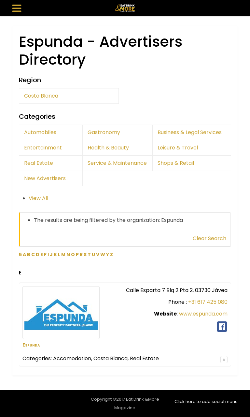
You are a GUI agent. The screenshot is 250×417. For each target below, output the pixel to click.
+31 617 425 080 (208, 302)
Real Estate (38, 163)
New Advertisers (45, 178)
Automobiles (40, 132)
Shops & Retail (176, 163)
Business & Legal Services (190, 132)
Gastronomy (104, 132)
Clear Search (209, 238)
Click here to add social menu (206, 401)
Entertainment (43, 147)
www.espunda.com (203, 313)
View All (38, 198)
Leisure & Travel (178, 147)
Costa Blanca (41, 96)
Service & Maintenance (117, 163)
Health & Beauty (108, 147)
